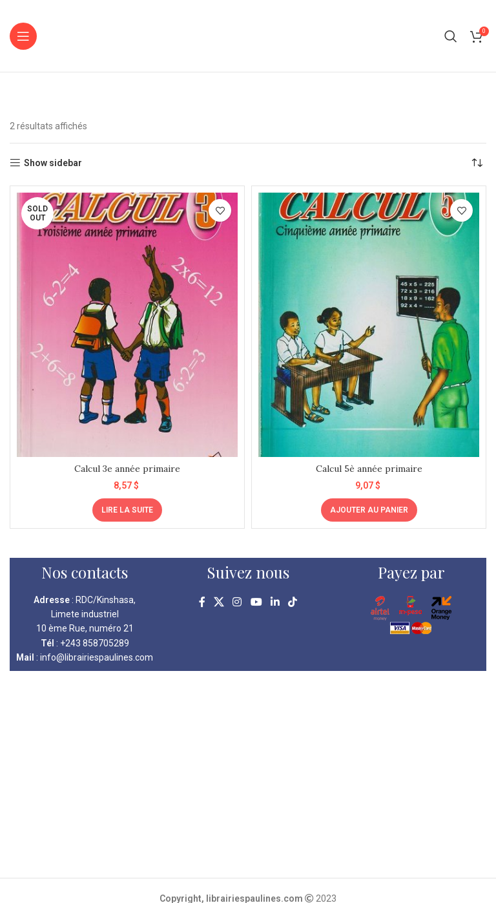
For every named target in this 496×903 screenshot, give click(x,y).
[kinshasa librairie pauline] (248, 774)
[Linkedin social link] (275, 603)
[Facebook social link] (201, 603)
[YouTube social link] (256, 603)
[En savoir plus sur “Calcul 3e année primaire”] (127, 510)
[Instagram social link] (237, 603)
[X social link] (218, 603)
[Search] (451, 36)
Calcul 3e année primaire (127, 468)
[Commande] (476, 163)
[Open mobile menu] (23, 36)
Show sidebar (53, 163)
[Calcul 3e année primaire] (127, 325)
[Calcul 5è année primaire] (368, 325)
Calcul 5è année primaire (369, 468)
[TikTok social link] (293, 603)
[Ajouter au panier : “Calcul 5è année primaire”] (369, 510)
